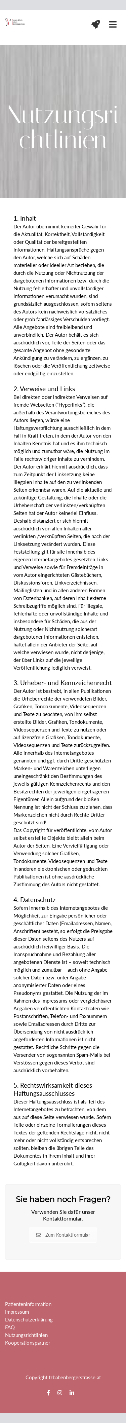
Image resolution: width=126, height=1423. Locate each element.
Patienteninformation (28, 1304)
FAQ (10, 1327)
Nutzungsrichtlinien (26, 1335)
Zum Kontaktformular (63, 1235)
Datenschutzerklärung (29, 1319)
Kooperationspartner (27, 1343)
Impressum (17, 1312)
